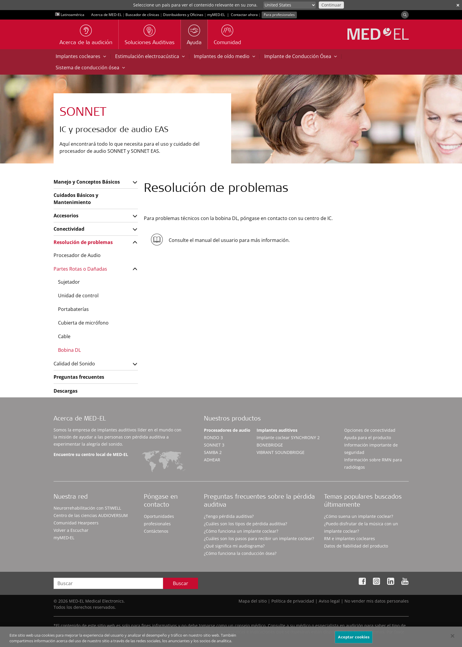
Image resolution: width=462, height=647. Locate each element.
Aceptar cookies (353, 639)
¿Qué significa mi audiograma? (234, 546)
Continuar (331, 5)
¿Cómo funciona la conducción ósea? (240, 553)
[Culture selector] (289, 5)
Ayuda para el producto (367, 437)
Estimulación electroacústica (150, 56)
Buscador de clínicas (142, 14)
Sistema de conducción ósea (90, 67)
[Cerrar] (452, 638)
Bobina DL (69, 350)
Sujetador (69, 282)
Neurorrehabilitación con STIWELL (87, 508)
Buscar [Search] (180, 583)
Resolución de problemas (83, 242)
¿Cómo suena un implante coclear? (358, 516)
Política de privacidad (292, 601)
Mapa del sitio (253, 601)
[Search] (405, 15)
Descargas (66, 391)
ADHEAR (212, 460)
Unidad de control (78, 295)
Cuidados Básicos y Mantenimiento (76, 199)
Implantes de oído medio (224, 56)
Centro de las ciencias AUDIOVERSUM (91, 515)
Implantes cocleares (81, 56)
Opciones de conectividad (369, 430)
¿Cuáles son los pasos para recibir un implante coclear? (259, 538)
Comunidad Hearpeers (76, 523)
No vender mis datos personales (377, 601)
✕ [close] (458, 5)
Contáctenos (156, 531)
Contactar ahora (244, 14)
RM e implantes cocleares (349, 538)
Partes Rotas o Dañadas (80, 269)
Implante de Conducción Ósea (300, 56)
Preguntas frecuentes (79, 377)
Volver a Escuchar (71, 530)
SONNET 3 (214, 445)
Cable (64, 336)
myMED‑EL (216, 14)
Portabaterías (73, 309)
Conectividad (69, 229)
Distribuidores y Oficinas (183, 14)
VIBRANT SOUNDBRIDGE (281, 452)
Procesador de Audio (77, 255)
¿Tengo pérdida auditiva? (229, 516)
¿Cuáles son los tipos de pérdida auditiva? (245, 523)
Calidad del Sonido (74, 363)
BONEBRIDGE (270, 445)
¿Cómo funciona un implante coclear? (241, 531)
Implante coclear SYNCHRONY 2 (288, 437)
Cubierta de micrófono (83, 323)
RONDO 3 (213, 437)
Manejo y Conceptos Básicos (87, 182)
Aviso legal (329, 601)
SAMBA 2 (213, 452)
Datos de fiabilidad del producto (356, 546)
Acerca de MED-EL (106, 14)
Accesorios (66, 215)
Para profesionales (279, 14)
